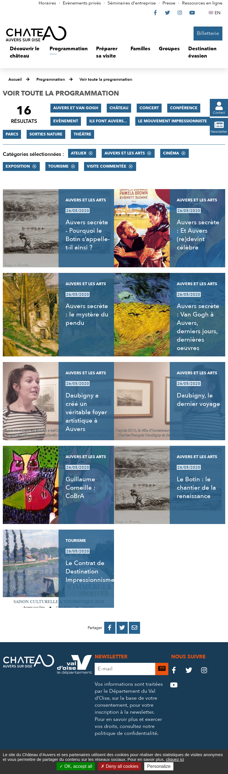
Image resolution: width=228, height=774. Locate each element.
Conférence (183, 108)
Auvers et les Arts (124, 153)
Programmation (50, 79)
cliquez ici (175, 759)
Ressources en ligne (202, 3)
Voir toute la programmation (106, 79)
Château (119, 108)
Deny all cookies (119, 766)
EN (218, 13)
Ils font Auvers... (108, 121)
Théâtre (82, 134)
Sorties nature (45, 134)
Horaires (47, 3)
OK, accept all (75, 766)
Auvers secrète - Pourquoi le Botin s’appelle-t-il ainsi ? (88, 235)
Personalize (159, 766)
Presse (168, 3)
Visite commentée (106, 166)
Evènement (65, 121)
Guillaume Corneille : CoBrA (81, 487)
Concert (149, 108)
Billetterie (208, 33)
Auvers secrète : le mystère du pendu (87, 314)
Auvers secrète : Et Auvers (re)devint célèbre (198, 235)
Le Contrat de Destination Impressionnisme (90, 571)
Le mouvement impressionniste (172, 121)
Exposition (18, 166)
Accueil (15, 79)
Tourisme (58, 166)
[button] (25, 52)
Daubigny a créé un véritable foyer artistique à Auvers (86, 412)
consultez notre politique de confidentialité (126, 730)
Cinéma (171, 153)
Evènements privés (82, 3)
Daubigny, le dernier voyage (198, 399)
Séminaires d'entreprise (132, 3)
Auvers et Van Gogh (75, 108)
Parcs (12, 134)
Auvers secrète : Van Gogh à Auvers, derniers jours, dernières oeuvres (198, 327)
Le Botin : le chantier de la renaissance (196, 487)
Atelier (78, 153)
